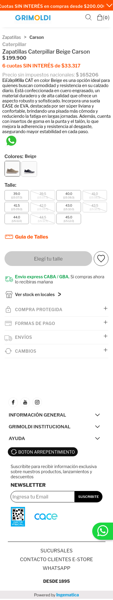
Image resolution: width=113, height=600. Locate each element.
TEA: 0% (12, 80)
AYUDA (17, 439)
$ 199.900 (14, 58)
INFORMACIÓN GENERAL (37, 416)
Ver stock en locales (35, 295)
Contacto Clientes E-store (56, 561)
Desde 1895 (56, 582)
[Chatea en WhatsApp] (11, 141)
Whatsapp (56, 569)
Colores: (20, 156)
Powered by (56, 595)
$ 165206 (87, 75)
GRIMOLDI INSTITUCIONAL (40, 428)
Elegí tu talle (48, 259)
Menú (7, 18)
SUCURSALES (56, 552)
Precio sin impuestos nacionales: (38, 75)
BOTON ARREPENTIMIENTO (46, 453)
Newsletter (28, 486)
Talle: (10, 185)
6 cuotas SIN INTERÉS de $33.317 (41, 66)
